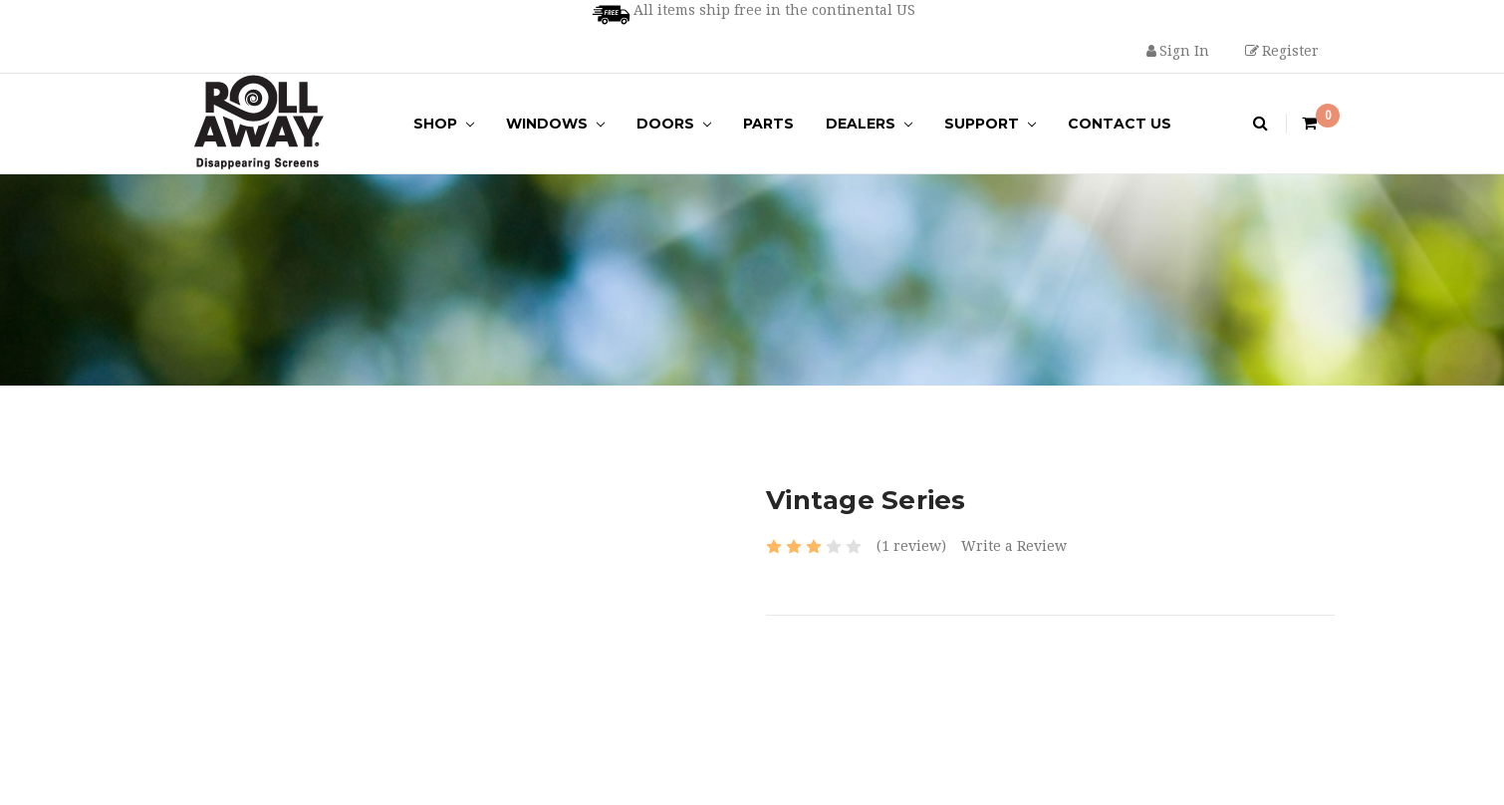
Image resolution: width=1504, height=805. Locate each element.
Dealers (869, 124)
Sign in (1177, 51)
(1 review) (911, 546)
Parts (768, 124)
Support (990, 124)
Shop (443, 124)
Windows (555, 124)
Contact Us (1119, 124)
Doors (673, 124)
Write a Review (1014, 546)
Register (1282, 51)
